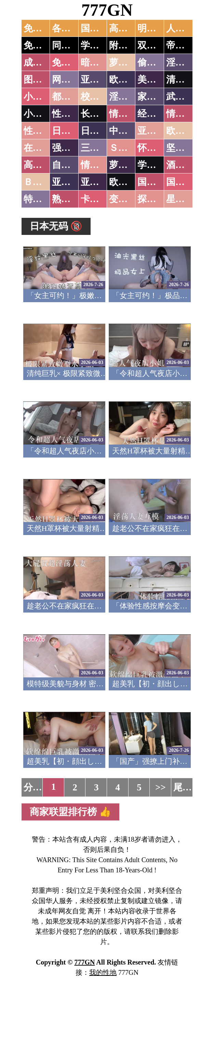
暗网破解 (99, 62)
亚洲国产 (155, 131)
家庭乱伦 (155, 97)
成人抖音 (42, 62)
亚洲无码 (70, 182)
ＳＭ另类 (127, 148)
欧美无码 (127, 182)
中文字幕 (127, 131)
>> (160, 787)
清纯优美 (184, 79)
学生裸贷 (155, 165)
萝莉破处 (127, 62)
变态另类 (127, 199)
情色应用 (184, 114)
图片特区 (42, 79)
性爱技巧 (70, 114)
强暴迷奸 (70, 148)
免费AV (39, 28)
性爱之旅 (42, 131)
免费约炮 (42, 45)
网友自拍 (70, 79)
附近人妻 (127, 45)
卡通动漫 (99, 199)
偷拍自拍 (155, 62)
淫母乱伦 (184, 62)
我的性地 (103, 972)
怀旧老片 (155, 148)
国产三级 (184, 182)
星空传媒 (184, 199)
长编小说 (99, 114)
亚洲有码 (99, 182)
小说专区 (42, 114)
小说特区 (42, 97)
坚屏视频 (184, 148)
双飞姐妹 (155, 45)
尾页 (182, 787)
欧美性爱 (184, 131)
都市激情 (70, 97)
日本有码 (99, 131)
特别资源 (42, 199)
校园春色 (99, 97)
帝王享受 (184, 45)
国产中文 (99, 28)
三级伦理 (99, 148)
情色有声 (99, 165)
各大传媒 (70, 28)
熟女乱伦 (70, 199)
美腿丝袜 (155, 79)
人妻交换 (184, 28)
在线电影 (42, 148)
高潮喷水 (127, 28)
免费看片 (70, 62)
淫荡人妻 (127, 97)
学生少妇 (99, 45)
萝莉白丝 (127, 165)
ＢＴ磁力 (42, 182)
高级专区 (42, 165)
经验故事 (155, 114)
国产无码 (155, 182)
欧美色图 (127, 79)
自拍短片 (70, 165)
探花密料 (155, 199)
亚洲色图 (99, 79)
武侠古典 (184, 97)
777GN (107, 9)
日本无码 (70, 131)
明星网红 (155, 28)
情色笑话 (127, 114)
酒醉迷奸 (184, 165)
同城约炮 (70, 45)
